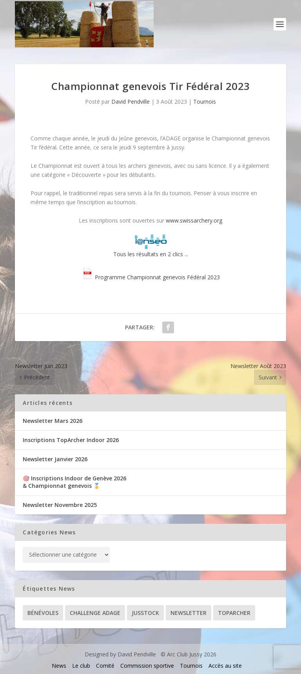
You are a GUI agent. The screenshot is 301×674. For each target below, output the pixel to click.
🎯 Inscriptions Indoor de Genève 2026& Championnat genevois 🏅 (74, 481)
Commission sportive (147, 665)
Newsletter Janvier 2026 (55, 459)
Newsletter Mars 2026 (52, 420)
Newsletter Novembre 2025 (60, 505)
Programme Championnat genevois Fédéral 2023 (151, 277)
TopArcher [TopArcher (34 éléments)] (234, 612)
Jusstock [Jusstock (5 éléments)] (145, 612)
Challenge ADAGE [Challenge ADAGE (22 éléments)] (95, 612)
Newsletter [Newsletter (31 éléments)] (188, 612)
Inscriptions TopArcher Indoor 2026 (71, 440)
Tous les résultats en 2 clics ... (150, 246)
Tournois (204, 101)
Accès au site (225, 665)
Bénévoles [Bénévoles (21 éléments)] (42, 612)
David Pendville (130, 101)
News (59, 665)
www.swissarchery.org (194, 220)
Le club (81, 665)
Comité (105, 665)
